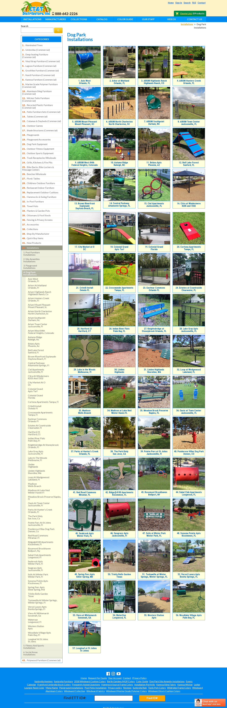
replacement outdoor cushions (40, 184)
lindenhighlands (33, 453)
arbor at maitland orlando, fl (37, 274)
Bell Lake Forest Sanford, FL (189, 163)
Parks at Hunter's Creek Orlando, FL (84, 452)
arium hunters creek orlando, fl (38, 287)
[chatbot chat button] (210, 703)
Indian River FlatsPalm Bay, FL (119, 330)
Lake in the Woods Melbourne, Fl (84, 370)
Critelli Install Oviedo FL (84, 289)
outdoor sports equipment (38, 147)
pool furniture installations (31, 241)
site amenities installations (31, 248)
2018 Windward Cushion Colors (90, 676)
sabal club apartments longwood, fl (39, 544)
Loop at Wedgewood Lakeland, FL (189, 370)
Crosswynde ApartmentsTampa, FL (119, 289)
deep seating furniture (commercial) (35, 55)
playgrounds (30, 130)
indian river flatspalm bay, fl (36, 427)
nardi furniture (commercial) (38, 73)
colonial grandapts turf (35, 377)
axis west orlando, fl (33, 267)
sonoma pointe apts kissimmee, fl (38, 569)
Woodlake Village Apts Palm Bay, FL (189, 616)
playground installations (30, 254)
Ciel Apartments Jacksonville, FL (154, 204)
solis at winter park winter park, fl (38, 563)
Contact (202, 2)
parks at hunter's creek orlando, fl (40, 498)
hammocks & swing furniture (39, 188)
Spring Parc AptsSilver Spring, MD (85, 575)
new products (31, 231)
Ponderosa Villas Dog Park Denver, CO (189, 452)
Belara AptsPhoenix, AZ (154, 163)
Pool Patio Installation (96, 682)
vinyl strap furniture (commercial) (41, 60)
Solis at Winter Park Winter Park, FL (154, 534)
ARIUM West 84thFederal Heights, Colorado (85, 163)
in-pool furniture (33, 192)
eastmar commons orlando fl (37, 407)
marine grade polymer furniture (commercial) (40, 83)
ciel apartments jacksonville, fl (36, 358)
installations (30, 236)
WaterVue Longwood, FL (119, 616)
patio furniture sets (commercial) (41, 108)
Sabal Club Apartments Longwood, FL (189, 493)
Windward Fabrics (95, 685)
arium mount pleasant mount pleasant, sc (39, 293)
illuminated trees (32, 45)
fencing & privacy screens (37, 209)
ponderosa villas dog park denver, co (41, 517)
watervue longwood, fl (34, 608)
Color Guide (125, 19)
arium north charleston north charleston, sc (40, 300)
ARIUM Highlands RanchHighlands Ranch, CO (154, 82)
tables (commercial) (34, 112)
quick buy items (32, 227)
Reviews (127, 682)
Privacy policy (115, 682)
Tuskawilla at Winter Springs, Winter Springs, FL (154, 575)
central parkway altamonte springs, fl (38, 352)
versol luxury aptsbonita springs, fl (37, 595)
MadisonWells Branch (84, 411)
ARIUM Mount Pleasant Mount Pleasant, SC (84, 122)
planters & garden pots (36, 201)
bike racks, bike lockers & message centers (38, 161)
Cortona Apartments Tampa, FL (189, 248)
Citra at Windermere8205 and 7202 (189, 204)
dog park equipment (34, 138)
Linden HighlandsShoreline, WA (154, 370)
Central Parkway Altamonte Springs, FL (119, 204)
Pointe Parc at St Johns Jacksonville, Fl (154, 452)
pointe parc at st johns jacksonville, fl (39, 511)
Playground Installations (71, 682)
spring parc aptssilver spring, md (36, 576)
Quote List (186, 13)
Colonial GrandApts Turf (119, 248)
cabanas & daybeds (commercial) (41, 117)
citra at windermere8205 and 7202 (38, 365)
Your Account (115, 673)
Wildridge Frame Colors (179, 682)
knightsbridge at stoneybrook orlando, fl (43, 433)
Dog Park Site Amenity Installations (167, 676)
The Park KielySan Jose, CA (119, 452)
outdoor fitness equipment (38, 143)
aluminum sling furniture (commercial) (37, 89)
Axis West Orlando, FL (84, 82)
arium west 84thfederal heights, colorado (41, 319)
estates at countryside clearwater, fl (39, 414)
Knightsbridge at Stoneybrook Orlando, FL (154, 330)
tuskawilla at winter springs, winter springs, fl (42, 589)
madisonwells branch (34, 472)
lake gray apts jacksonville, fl (35, 440)
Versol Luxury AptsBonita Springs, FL (189, 575)
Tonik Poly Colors (157, 682)
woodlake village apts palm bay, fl (39, 621)
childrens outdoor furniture (38, 175)
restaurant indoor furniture (38, 179)
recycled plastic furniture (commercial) (37, 103)
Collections (79, 19)
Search (187, 2)
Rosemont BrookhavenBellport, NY (154, 493)
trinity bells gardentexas (38, 582)
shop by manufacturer (35, 222)
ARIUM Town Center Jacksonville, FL (189, 122)
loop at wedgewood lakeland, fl (38, 466)
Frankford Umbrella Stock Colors (54, 679)
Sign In (178, 2)
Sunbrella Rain (140, 682)
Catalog (101, 19)
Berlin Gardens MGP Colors (121, 676)
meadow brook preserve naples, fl (44, 485)
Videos (171, 19)
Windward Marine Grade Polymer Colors (126, 685)
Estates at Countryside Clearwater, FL (189, 289)
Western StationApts (154, 616)
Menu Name (52, 682)
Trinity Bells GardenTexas (119, 575)
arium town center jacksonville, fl (37, 313)
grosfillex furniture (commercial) (40, 69)
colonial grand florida (35, 384)
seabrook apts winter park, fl (35, 550)
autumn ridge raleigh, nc (35, 326)
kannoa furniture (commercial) (39, 77)
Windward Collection (74, 685)
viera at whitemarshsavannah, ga (38, 602)
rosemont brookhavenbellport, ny (39, 537)
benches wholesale (34, 166)
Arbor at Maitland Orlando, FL (119, 82)
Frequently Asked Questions (86, 679)
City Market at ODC (84, 248)
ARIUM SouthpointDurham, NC (154, 122)
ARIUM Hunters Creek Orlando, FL (189, 82)
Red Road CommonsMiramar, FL (84, 493)
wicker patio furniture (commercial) (36, 96)
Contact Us (194, 19)
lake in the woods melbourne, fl (37, 446)
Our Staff (148, 19)
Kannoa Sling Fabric (166, 679)
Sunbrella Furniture (63, 676)
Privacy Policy (139, 673)
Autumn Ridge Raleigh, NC (119, 163)
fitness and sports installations (33, 634)
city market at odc (36, 371)
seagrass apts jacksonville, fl (35, 556)
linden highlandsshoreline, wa (36, 459)
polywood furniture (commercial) (41, 648)
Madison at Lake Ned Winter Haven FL (119, 411)
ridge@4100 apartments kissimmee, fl (40, 530)
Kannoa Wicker (185, 679)
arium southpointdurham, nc (36, 306)
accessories (30, 214)
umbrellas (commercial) (36, 49)
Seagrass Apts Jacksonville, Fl (119, 534)
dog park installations (30, 261)
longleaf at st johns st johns (38, 628)
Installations (32, 19)
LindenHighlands (119, 370)
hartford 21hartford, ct (34, 420)
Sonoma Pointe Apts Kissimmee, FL (189, 534)
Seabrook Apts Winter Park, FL (84, 534)
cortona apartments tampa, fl (43, 389)
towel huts (30, 197)
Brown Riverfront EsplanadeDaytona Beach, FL (84, 206)
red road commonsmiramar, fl (38, 524)
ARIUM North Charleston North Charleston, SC (119, 122)
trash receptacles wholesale (39, 151)
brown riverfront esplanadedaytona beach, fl (42, 345)
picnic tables (31, 171)
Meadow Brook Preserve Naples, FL (154, 411)
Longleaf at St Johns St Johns (85, 649)
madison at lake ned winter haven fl (39, 479)
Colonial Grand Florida (154, 248)
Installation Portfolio (144, 679)
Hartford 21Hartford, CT (84, 330)
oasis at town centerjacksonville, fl (39, 492)
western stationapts (36, 615)
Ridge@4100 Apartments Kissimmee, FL (119, 493)
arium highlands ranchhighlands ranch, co (39, 280)
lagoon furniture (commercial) (39, 64)
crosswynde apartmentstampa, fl (40, 401)
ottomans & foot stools (36, 205)
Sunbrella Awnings (43, 676)
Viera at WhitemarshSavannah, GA (84, 616)
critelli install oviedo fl (34, 395)
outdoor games (32, 121)
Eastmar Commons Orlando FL (154, 289)
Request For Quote (97, 673)
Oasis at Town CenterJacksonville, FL (188, 411)
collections (30, 218)
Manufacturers (55, 19)
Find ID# (152, 693)
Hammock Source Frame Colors (117, 679)
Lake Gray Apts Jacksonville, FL (189, 330)
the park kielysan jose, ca (35, 505)
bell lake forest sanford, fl (36, 339)
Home (171, 2)
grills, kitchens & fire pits (37, 155)
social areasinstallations (30, 641)
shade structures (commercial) (39, 125)
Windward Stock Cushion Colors (164, 685)
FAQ (194, 2)
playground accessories (36, 134)
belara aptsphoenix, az (34, 332)
